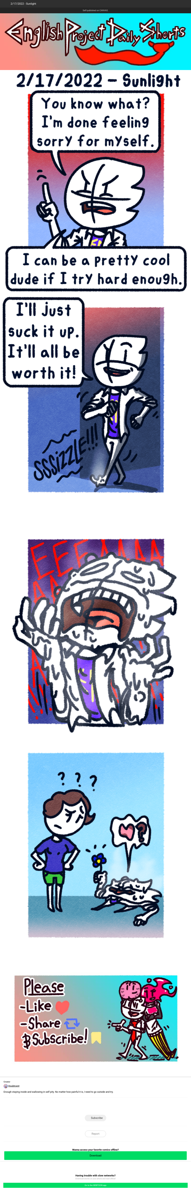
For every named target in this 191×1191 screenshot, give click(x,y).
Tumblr (107, 1107)
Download (95, 1155)
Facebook (83, 1107)
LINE (71, 1107)
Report (95, 1133)
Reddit (119, 1107)
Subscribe (97, 1118)
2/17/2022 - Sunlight (23, 3)
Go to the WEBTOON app (95, 1185)
